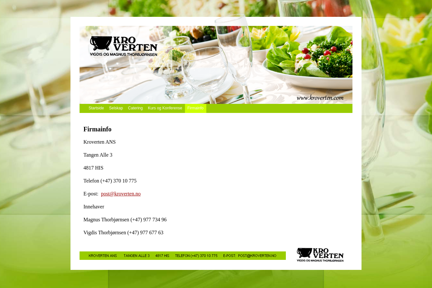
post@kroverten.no (121, 193)
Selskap (116, 108)
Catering (135, 108)
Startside (96, 108)
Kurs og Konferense (165, 108)
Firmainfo (196, 108)
